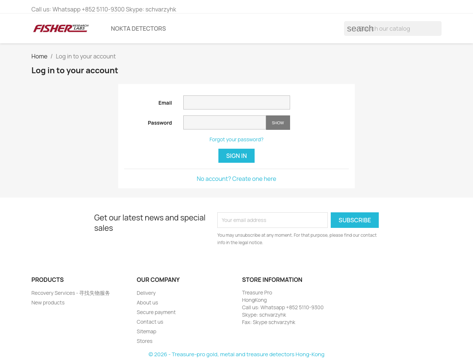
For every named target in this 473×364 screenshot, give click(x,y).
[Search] (393, 28)
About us (147, 302)
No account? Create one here (236, 179)
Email (165, 102)
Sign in (236, 156)
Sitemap (146, 331)
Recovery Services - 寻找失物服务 (70, 292)
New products (48, 302)
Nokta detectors (138, 28)
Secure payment (156, 312)
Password (160, 122)
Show (278, 122)
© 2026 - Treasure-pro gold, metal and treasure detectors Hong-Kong (236, 354)
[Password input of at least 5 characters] (224, 122)
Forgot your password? (236, 139)
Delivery (146, 292)
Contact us (150, 321)
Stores (145, 340)
